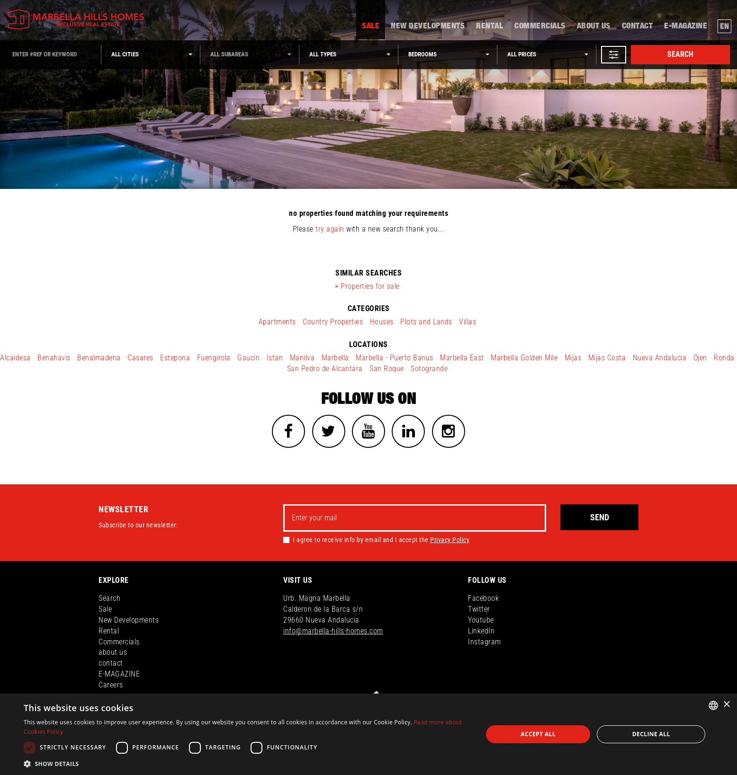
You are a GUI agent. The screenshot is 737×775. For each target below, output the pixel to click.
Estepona (175, 357)
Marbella (335, 357)
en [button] (724, 27)
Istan (275, 357)
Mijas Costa (607, 357)
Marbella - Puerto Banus (394, 357)
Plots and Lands (426, 321)
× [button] (726, 704)
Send (599, 517)
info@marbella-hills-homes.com (333, 630)
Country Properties (333, 321)
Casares (140, 357)
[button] (613, 54)
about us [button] (594, 27)
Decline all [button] (651, 734)
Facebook (483, 598)
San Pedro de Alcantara (325, 368)
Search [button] (109, 598)
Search (680, 54)
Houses (382, 321)
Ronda (724, 357)
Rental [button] (489, 27)
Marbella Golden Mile (524, 357)
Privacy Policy (449, 539)
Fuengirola (214, 357)
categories (369, 308)
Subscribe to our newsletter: (138, 525)
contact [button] (637, 27)
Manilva (302, 357)
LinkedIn (481, 630)
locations (368, 344)
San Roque (386, 368)
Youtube (481, 619)
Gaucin (248, 357)
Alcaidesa (15, 357)
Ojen (700, 357)
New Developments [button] (428, 27)
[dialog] (368, 734)
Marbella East (462, 357)
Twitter (479, 609)
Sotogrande (429, 368)
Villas (467, 321)
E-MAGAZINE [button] (685, 27)
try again (329, 228)
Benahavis (54, 357)
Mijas (573, 357)
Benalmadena (99, 357)
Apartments (277, 321)
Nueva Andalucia (660, 357)
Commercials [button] (540, 27)
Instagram (484, 641)
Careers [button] (111, 684)
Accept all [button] (538, 734)
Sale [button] (370, 27)
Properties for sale (370, 286)
